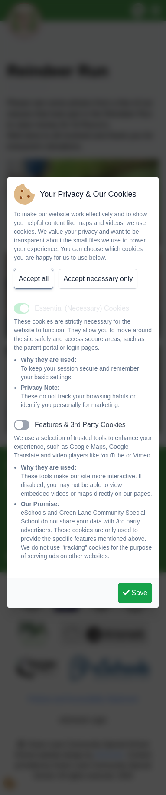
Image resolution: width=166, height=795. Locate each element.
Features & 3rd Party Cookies (80, 424)
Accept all (34, 278)
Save (135, 592)
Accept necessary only (98, 278)
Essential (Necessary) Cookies (82, 308)
